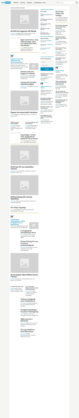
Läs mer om (46, 40)
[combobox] (66, 2)
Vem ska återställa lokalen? (44, 29)
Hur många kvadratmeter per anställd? (46, 20)
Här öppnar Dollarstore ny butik (46, 15)
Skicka (47, 69)
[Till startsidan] (6, 2)
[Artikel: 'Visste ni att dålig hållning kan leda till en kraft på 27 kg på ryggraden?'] (24, 229)
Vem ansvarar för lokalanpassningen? (45, 33)
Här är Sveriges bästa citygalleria (45, 24)
